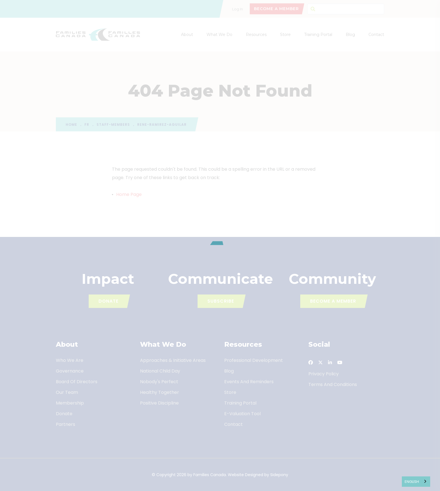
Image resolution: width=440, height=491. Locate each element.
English (412, 481)
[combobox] (416, 481)
